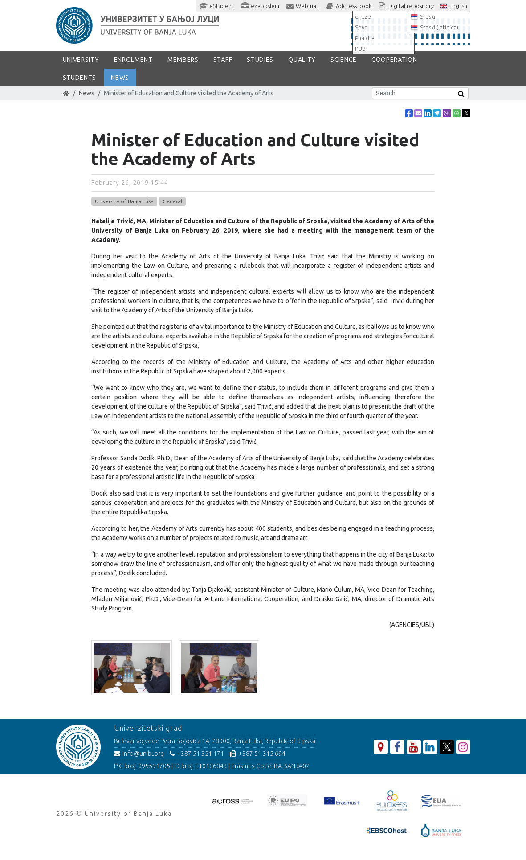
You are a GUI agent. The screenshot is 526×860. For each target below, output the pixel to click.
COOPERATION (394, 59)
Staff (222, 59)
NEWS (120, 77)
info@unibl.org (139, 753)
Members (183, 59)
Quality (302, 59)
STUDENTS (80, 77)
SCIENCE (343, 59)
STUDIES (260, 59)
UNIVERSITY (81, 59)
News (86, 93)
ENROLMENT (133, 59)
